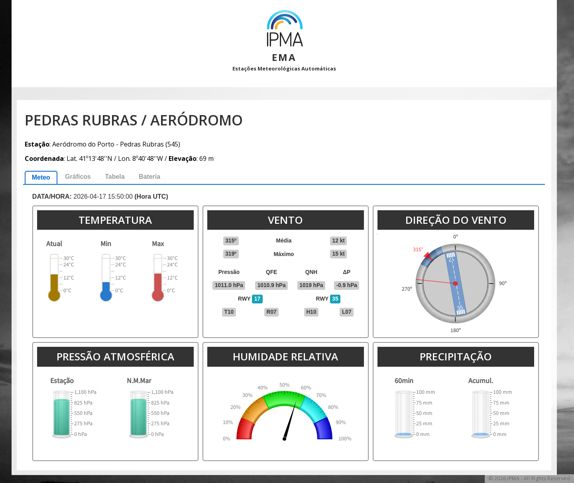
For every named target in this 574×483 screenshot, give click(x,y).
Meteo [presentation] (41, 177)
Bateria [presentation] (149, 176)
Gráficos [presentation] (78, 176)
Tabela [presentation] (115, 176)
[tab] (41, 177)
